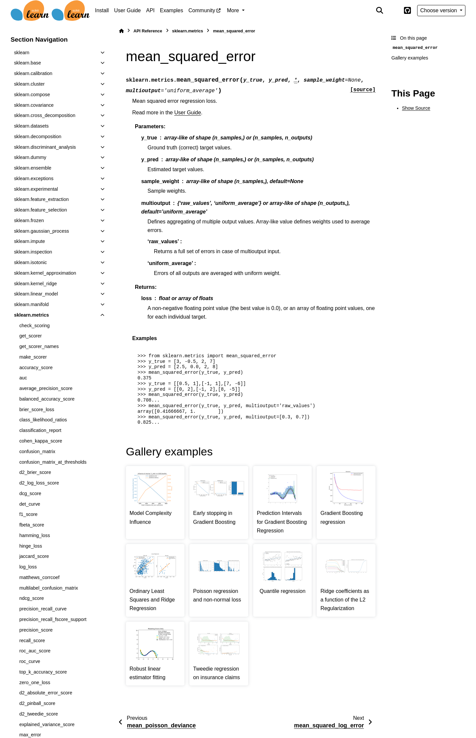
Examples (171, 10)
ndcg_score (31, 598)
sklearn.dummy (30, 157)
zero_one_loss (34, 682)
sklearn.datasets (31, 126)
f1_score (28, 514)
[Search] (380, 10)
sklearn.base (27, 62)
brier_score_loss (36, 409)
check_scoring (34, 325)
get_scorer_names (39, 346)
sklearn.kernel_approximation (45, 273)
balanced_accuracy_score (46, 399)
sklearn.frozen (29, 220)
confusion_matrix (37, 451)
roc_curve (29, 661)
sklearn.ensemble (32, 168)
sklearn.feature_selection (40, 210)
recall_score (32, 640)
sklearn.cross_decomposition (44, 115)
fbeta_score (31, 524)
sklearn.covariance (34, 105)
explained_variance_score (46, 724)
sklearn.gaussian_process (41, 231)
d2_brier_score (35, 472)
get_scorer (30, 335)
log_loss (28, 566)
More (234, 10)
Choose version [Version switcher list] (439, 10)
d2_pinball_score (37, 703)
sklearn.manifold (31, 304)
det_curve (29, 504)
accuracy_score (36, 367)
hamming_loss (34, 535)
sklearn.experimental (36, 189)
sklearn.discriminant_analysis (45, 147)
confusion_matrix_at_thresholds (52, 462)
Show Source (416, 108)
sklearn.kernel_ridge (35, 283)
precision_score (36, 630)
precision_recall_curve (42, 608)
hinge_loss (30, 546)
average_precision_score (45, 388)
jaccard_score (34, 556)
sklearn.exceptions (33, 178)
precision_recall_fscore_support (52, 619)
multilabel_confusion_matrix (48, 588)
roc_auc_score (34, 650)
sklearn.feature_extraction (41, 199)
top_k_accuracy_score (43, 672)
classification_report (40, 430)
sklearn (21, 52)
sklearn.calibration (33, 73)
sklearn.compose (32, 94)
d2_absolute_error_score (45, 692)
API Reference (148, 30)
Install (102, 10)
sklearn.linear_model (36, 293)
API (150, 10)
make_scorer (33, 357)
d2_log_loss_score (39, 483)
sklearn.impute (29, 241)
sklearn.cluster (29, 84)
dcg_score (30, 493)
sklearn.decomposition (37, 136)
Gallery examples (409, 57)
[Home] (121, 30)
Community (201, 10)
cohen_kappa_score (40, 441)
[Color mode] (393, 10)
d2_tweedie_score (38, 714)
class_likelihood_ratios (43, 419)
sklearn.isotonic (30, 262)
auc (23, 377)
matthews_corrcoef (39, 577)
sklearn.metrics (31, 315)
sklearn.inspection (33, 251)
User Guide (127, 10)
